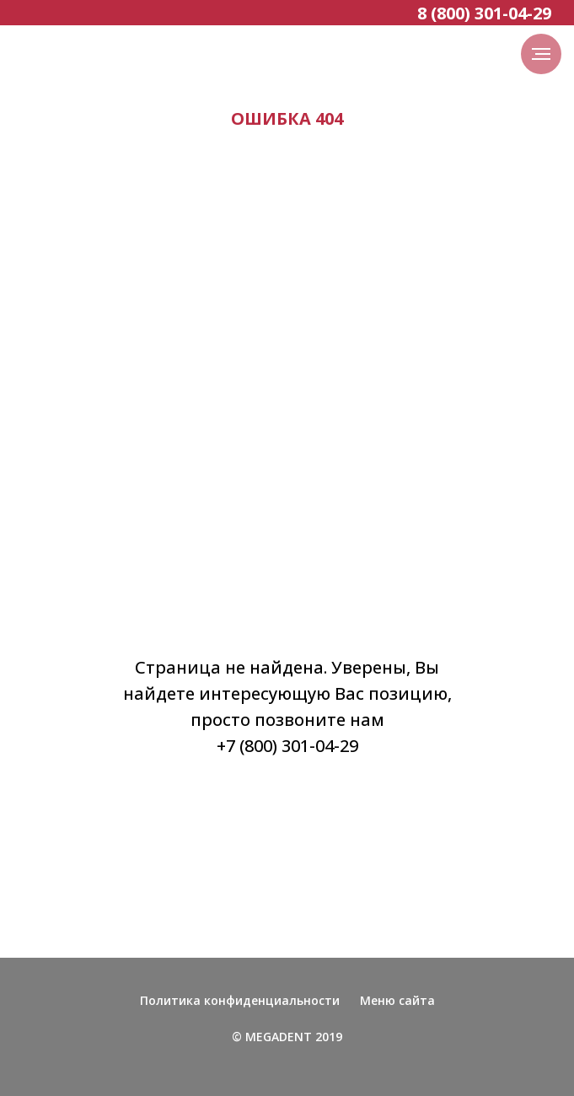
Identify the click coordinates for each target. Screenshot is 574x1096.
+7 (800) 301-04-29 (287, 745)
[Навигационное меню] (541, 54)
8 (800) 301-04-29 (484, 13)
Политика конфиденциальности (240, 1000)
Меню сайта (397, 1000)
